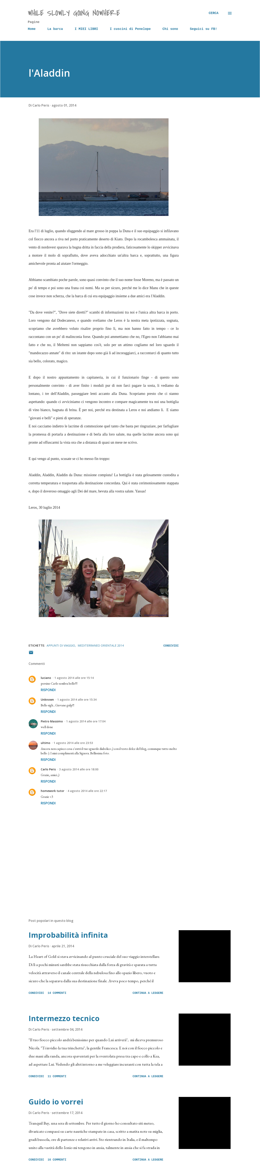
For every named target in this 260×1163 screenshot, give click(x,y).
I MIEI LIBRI (86, 29)
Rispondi (48, 690)
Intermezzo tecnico (64, 1018)
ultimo (45, 743)
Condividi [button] (171, 645)
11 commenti (57, 1076)
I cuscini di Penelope (130, 29)
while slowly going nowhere (74, 13)
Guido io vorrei (56, 1102)
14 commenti (57, 993)
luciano (46, 678)
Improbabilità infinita (68, 935)
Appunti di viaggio (61, 645)
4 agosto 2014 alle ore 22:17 (87, 791)
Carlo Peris (48, 769)
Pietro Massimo (52, 721)
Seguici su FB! (203, 29)
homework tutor (52, 791)
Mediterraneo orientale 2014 (101, 645)
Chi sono (170, 29)
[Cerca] (213, 13)
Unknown (47, 699)
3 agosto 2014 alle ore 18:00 (78, 769)
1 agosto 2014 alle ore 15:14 (74, 678)
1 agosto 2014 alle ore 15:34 (77, 699)
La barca (55, 29)
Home (31, 29)
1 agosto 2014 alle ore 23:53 (73, 743)
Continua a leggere (148, 993)
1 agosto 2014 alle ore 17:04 (85, 721)
